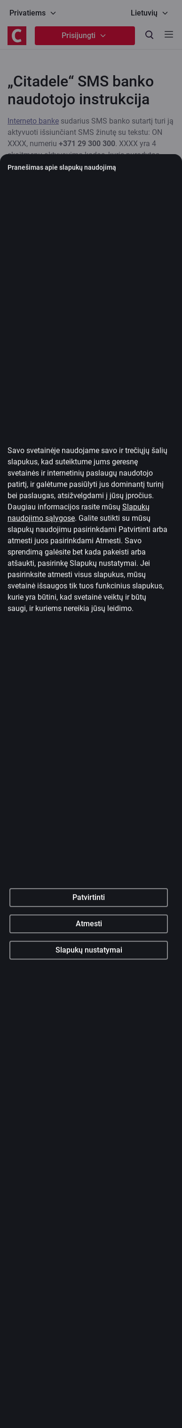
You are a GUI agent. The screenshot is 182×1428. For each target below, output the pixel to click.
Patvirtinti (88, 953)
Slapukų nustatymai (88, 1005)
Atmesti (89, 979)
